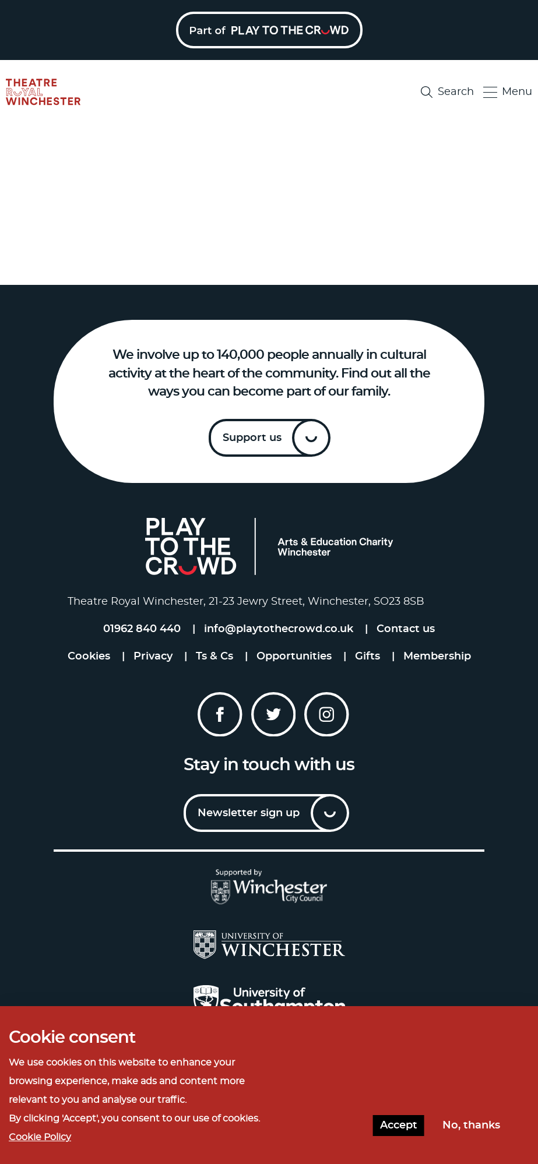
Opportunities (294, 656)
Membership (437, 656)
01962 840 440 (142, 629)
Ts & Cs (214, 656)
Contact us (406, 629)
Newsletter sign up (249, 813)
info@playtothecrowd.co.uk (278, 629)
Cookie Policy (40, 1137)
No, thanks (471, 1125)
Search (447, 92)
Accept (398, 1125)
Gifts (367, 656)
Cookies (89, 656)
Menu (507, 92)
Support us (252, 438)
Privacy (153, 656)
